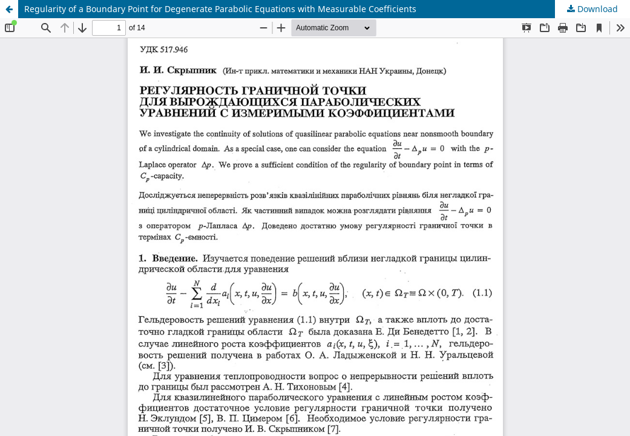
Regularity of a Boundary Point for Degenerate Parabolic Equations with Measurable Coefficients (220, 9)
